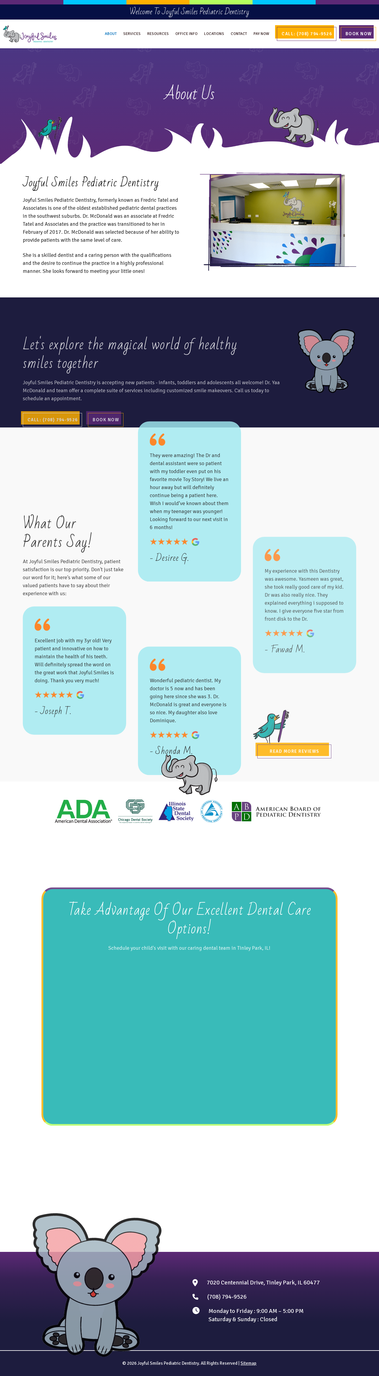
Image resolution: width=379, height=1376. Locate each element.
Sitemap (248, 1363)
